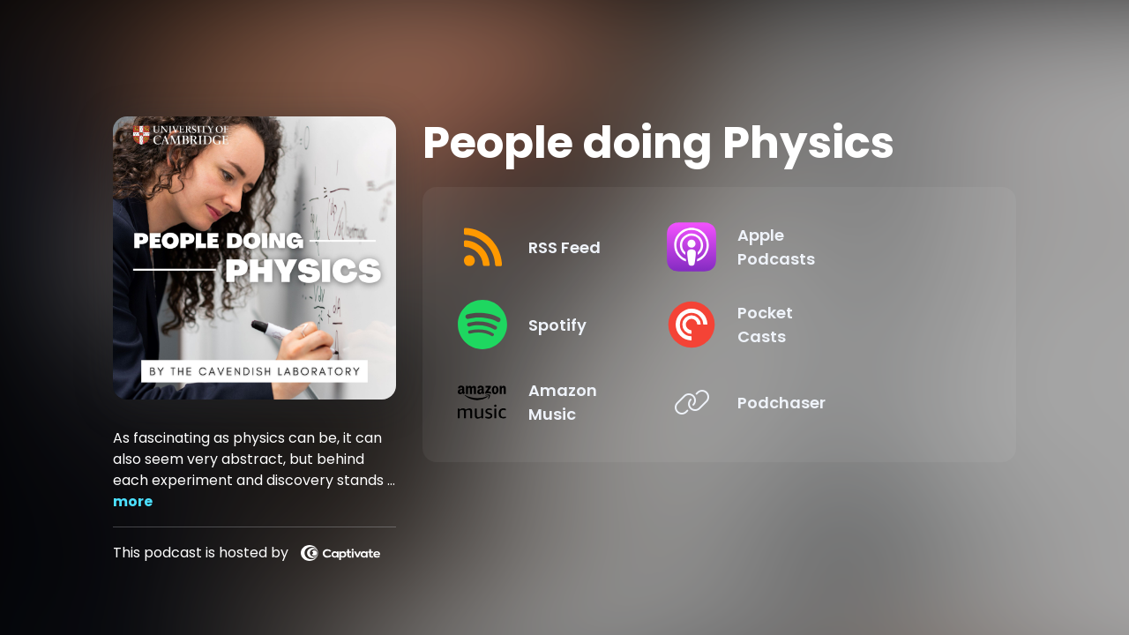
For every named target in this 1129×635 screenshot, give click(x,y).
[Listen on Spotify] (578, 324)
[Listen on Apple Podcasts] (847, 247)
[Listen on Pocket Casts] (847, 324)
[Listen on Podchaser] (847, 402)
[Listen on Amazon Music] (578, 402)
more (133, 501)
